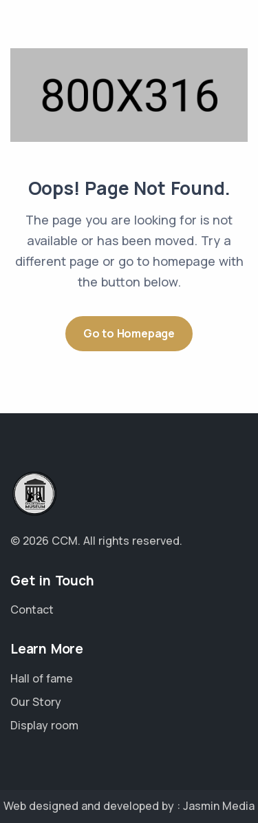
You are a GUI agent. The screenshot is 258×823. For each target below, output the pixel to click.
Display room (44, 725)
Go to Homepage (129, 333)
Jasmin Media (219, 805)
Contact (32, 609)
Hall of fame (41, 678)
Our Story (35, 701)
